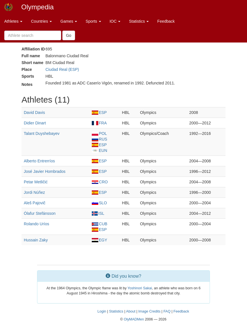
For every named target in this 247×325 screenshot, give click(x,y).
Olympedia (37, 7)
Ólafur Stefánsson (40, 213)
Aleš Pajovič (34, 203)
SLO (99, 203)
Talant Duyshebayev (41, 133)
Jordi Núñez (34, 192)
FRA (99, 123)
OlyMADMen (134, 319)
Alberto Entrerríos (39, 161)
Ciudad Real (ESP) (62, 69)
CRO (100, 182)
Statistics (139, 21)
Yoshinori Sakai (139, 288)
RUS (99, 139)
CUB (99, 224)
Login (101, 311)
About (130, 311)
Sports (93, 21)
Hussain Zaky (36, 240)
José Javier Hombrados (44, 171)
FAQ (167, 311)
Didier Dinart (35, 123)
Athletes (13, 21)
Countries (41, 21)
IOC (115, 21)
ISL (98, 213)
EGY (99, 240)
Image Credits (149, 311)
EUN (99, 150)
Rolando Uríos (36, 224)
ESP (99, 112)
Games (68, 21)
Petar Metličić (36, 182)
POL (99, 133)
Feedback (165, 21)
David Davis (34, 112)
